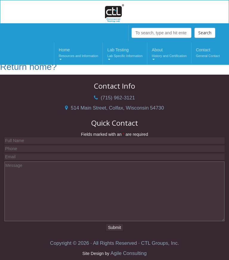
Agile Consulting (128, 253)
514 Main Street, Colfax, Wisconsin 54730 (114, 108)
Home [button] (78, 53)
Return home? (28, 67)
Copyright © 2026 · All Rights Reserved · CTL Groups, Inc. (114, 243)
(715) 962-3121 (114, 98)
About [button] (169, 53)
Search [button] (204, 33)
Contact (208, 53)
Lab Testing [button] (125, 53)
